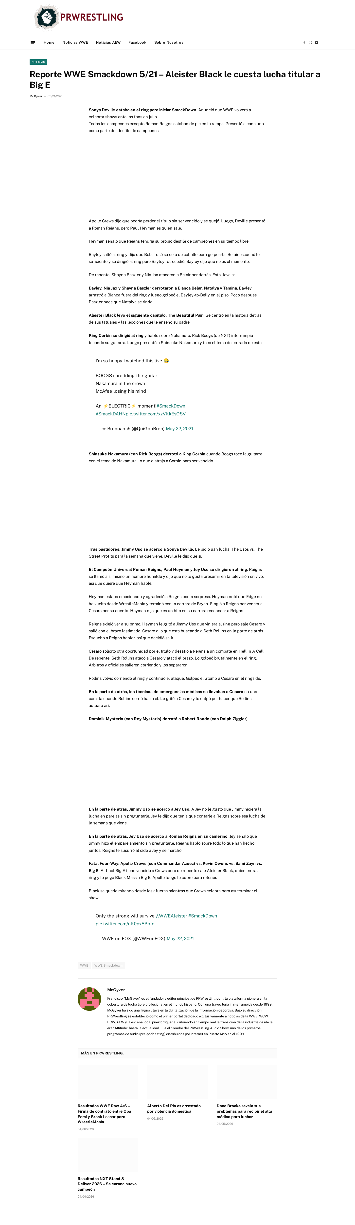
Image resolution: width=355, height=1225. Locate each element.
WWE (84, 965)
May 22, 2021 (180, 428)
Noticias (38, 61)
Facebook (137, 42)
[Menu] (33, 42)
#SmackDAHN (111, 413)
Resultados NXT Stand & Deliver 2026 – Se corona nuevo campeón (107, 1184)
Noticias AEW (108, 42)
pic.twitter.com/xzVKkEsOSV (156, 413)
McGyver (36, 96)
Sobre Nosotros (168, 42)
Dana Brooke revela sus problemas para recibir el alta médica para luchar (244, 1111)
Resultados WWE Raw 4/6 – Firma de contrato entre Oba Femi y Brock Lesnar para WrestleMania (104, 1114)
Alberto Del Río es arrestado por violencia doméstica (174, 1109)
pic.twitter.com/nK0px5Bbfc (125, 923)
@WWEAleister (172, 915)
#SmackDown (171, 405)
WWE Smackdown (108, 965)
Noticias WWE (75, 42)
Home (49, 42)
